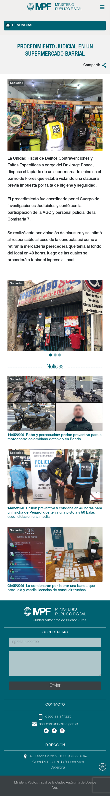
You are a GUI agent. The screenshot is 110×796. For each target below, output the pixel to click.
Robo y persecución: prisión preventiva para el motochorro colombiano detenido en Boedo (55, 408)
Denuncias (18, 25)
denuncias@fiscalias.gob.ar (58, 724)
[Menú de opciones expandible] (102, 7)
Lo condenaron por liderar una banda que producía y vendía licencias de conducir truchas (55, 559)
